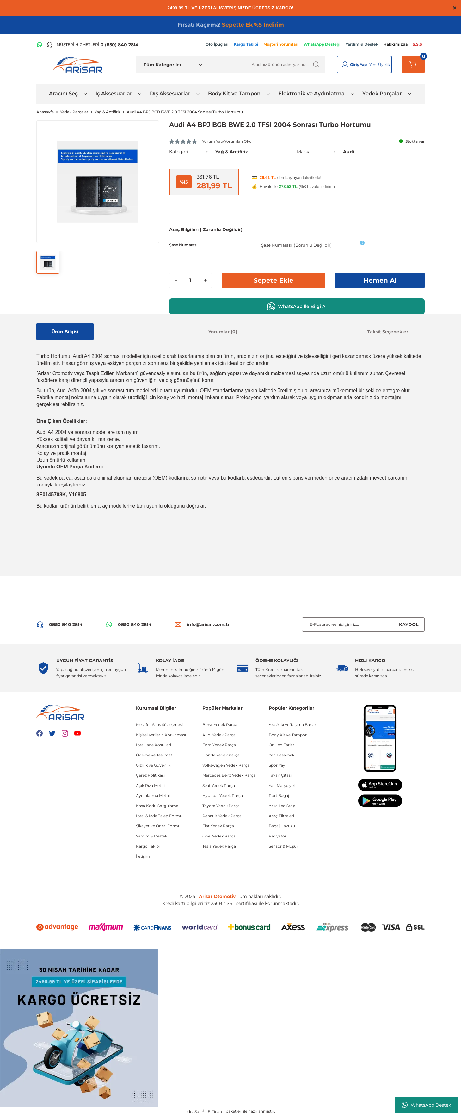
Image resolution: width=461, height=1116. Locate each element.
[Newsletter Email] (363, 624)
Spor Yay (277, 765)
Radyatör (277, 836)
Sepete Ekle (273, 280)
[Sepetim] (413, 64)
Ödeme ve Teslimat (154, 755)
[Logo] (79, 64)
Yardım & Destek (151, 836)
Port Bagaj (279, 795)
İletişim (143, 856)
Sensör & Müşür (283, 846)
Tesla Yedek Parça (219, 846)
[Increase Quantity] (205, 280)
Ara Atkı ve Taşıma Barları (293, 724)
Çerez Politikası (150, 775)
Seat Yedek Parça (218, 785)
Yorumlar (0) (222, 332)
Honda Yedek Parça (221, 755)
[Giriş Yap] (345, 64)
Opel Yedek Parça (219, 836)
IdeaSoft (195, 1111)
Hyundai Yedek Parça (222, 795)
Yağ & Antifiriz (231, 151)
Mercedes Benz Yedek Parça (228, 775)
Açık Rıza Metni (150, 785)
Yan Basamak (281, 755)
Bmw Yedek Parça (219, 724)
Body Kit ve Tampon (288, 734)
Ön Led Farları (282, 745)
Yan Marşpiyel (282, 785)
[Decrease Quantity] (175, 280)
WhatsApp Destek (426, 1104)
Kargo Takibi (148, 846)
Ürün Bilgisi (65, 332)
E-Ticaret (216, 1111)
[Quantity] (190, 280)
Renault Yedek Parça (222, 815)
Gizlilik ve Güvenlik (153, 765)
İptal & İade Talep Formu (159, 815)
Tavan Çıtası (280, 775)
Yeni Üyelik (379, 64)
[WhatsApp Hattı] (39, 44)
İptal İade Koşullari (153, 745)
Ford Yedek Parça (219, 745)
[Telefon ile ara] (92, 44)
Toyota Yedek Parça (221, 805)
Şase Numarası (183, 244)
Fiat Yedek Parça (218, 826)
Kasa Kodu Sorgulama (157, 805)
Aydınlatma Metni (153, 795)
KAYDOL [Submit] (408, 624)
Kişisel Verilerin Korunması (161, 734)
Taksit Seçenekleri (388, 332)
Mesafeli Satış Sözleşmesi (159, 724)
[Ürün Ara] (266, 64)
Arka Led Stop (282, 805)
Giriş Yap (358, 64)
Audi (348, 151)
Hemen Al (380, 280)
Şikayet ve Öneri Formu (158, 826)
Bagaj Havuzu (282, 826)
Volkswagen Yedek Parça (225, 765)
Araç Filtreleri (281, 815)
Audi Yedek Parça (219, 734)
